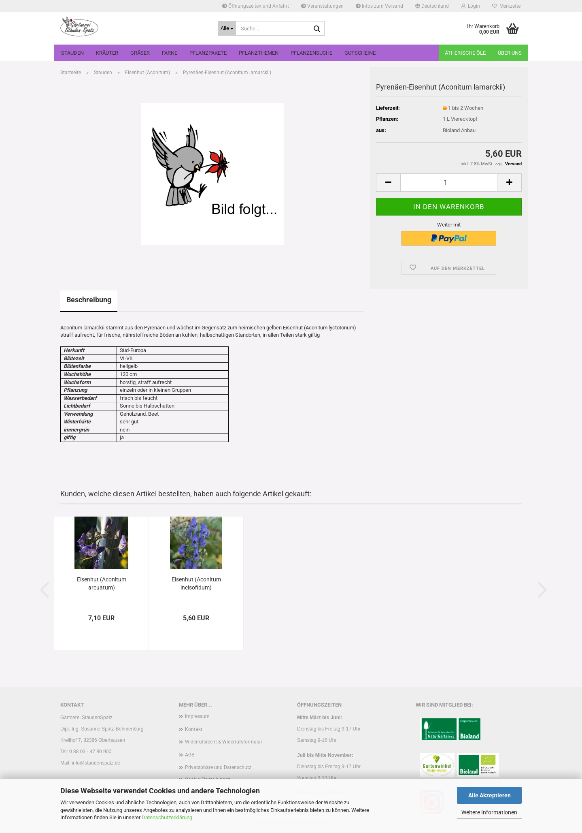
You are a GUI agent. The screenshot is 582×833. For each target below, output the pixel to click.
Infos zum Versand (379, 6)
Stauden (72, 53)
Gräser (140, 53)
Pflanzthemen (258, 53)
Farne (169, 53)
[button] (432, 6)
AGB (189, 755)
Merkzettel (507, 6)
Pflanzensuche (311, 53)
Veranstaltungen (322, 6)
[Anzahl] (448, 182)
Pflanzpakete (208, 53)
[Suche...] (227, 28)
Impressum (197, 716)
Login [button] (470, 6)
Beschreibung (88, 299)
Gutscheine (360, 53)
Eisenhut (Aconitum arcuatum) (101, 583)
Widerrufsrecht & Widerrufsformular (223, 742)
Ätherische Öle (465, 53)
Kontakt (193, 729)
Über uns (510, 53)
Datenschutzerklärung (167, 817)
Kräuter (107, 53)
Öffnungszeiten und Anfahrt (255, 6)
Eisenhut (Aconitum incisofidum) (196, 583)
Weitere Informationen (489, 812)
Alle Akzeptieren (489, 795)
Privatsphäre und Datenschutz (218, 767)
